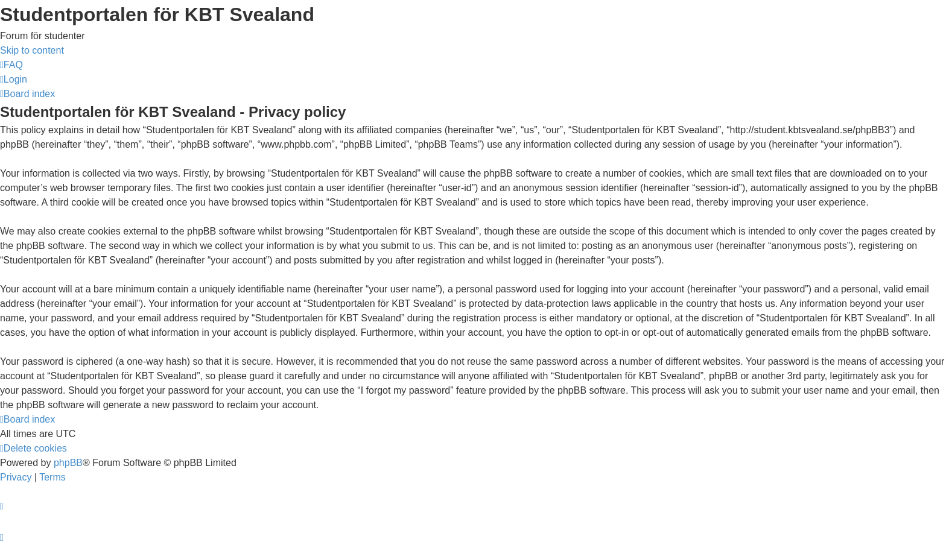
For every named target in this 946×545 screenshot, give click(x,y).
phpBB (68, 463)
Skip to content (32, 50)
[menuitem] (11, 65)
